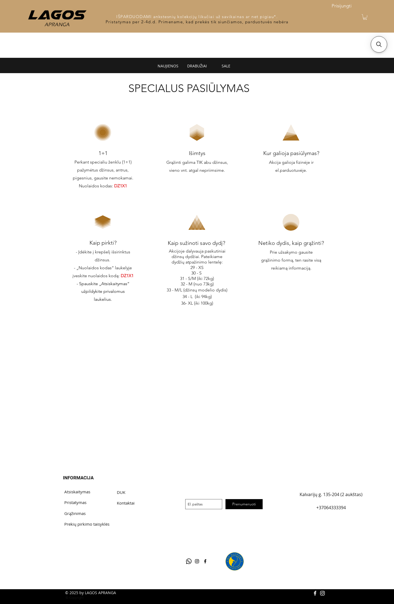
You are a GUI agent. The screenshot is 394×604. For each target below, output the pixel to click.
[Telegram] (189, 561)
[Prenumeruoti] (244, 504)
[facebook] (205, 561)
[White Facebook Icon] (315, 593)
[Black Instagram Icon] (197, 561)
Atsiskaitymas (77, 491)
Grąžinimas (75, 513)
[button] (365, 17)
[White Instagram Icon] (322, 593)
